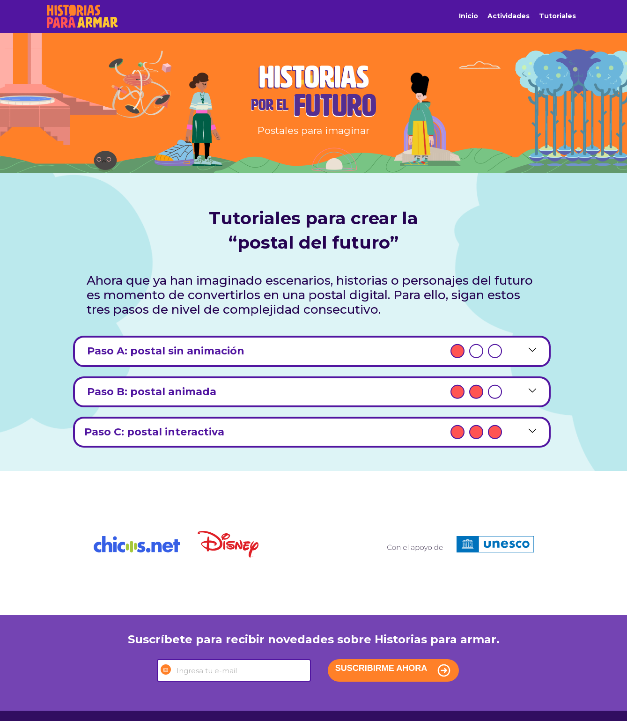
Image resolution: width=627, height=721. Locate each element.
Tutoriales (557, 16)
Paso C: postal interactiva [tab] (293, 432)
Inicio (468, 16)
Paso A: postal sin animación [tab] (293, 351)
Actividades (508, 16)
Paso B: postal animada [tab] (293, 392)
